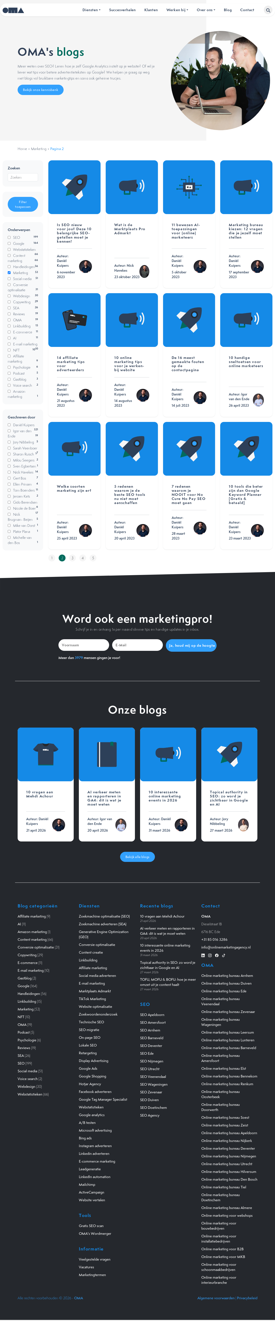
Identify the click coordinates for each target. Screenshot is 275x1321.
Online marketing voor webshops (227, 1215)
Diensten (90, 9)
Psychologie (27, 1039)
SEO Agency (149, 1115)
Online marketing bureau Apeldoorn (229, 1132)
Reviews (24, 1047)
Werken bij (176, 9)
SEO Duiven (149, 1099)
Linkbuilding (27, 1001)
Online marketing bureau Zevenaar (228, 1011)
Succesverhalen (122, 9)
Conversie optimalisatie (36, 947)
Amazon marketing (32, 931)
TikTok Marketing (92, 998)
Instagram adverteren (95, 1145)
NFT (21, 1016)
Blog (228, 9)
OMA (22, 1024)
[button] (268, 10)
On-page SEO (89, 1037)
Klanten (151, 9)
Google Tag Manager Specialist (103, 1099)
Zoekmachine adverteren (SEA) (102, 923)
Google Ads (88, 1068)
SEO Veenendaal (153, 1076)
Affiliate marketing (32, 916)
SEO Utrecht (149, 1068)
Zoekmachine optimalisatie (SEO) (104, 916)
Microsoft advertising (95, 1130)
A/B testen (87, 1122)
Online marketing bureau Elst (223, 1068)
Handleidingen (29, 993)
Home (22, 148)
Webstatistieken (30, 1094)
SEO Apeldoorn (152, 1014)
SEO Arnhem (150, 1029)
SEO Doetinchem (153, 1107)
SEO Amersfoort (153, 1022)
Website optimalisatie (95, 1006)
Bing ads (85, 1138)
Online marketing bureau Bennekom (229, 1076)
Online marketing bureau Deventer (228, 1148)
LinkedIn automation (94, 1176)
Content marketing (32, 939)
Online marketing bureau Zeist (224, 1125)
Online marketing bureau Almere (226, 1207)
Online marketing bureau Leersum (227, 1032)
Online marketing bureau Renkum (227, 1083)
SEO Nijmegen (151, 1060)
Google (23, 985)
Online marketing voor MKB (223, 1256)
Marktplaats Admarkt (95, 990)
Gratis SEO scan (91, 1225)
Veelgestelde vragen (94, 1259)
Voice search (28, 1078)
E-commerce (28, 962)
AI (19, 923)
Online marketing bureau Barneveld (228, 1047)
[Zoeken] (23, 177)
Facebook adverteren (95, 1091)
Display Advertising (93, 1060)
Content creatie (91, 952)
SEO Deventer (151, 1045)
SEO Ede (147, 1053)
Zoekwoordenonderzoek (98, 1014)
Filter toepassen (23, 204)
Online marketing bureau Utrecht (226, 1163)
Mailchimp (87, 1184)
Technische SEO (91, 1021)
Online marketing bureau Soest (225, 1117)
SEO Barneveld (151, 1037)
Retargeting (88, 1052)
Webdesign (26, 1086)
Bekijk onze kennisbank (40, 89)
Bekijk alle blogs (137, 856)
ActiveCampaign (91, 1192)
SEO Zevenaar (151, 1091)
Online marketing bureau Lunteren (227, 1039)
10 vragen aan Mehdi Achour (162, 916)
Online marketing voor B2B (222, 1248)
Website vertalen (92, 1199)
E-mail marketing (31, 970)
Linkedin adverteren (94, 1153)
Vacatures (86, 1266)
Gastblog (25, 978)
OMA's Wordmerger (95, 1233)
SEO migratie (89, 1029)
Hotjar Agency (90, 1083)
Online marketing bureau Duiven (226, 983)
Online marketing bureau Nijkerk (226, 1140)
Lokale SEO (88, 1045)
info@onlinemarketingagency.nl (226, 947)
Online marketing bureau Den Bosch (229, 1179)
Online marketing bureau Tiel (223, 1187)
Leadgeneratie (90, 1168)
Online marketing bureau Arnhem (227, 975)
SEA (21, 1055)
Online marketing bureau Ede (223, 990)
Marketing (39, 148)
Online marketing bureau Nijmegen (228, 1156)
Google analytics (92, 1114)
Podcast (24, 1032)
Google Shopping (92, 1076)
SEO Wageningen (154, 1084)
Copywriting (27, 954)
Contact (247, 9)
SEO (21, 1063)
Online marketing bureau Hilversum (228, 1171)
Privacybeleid (247, 1297)
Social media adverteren (97, 975)
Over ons (205, 9)
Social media (27, 1070)
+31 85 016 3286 (214, 939)
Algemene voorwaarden (216, 1297)
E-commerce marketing (97, 1161)
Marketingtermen (92, 1274)
